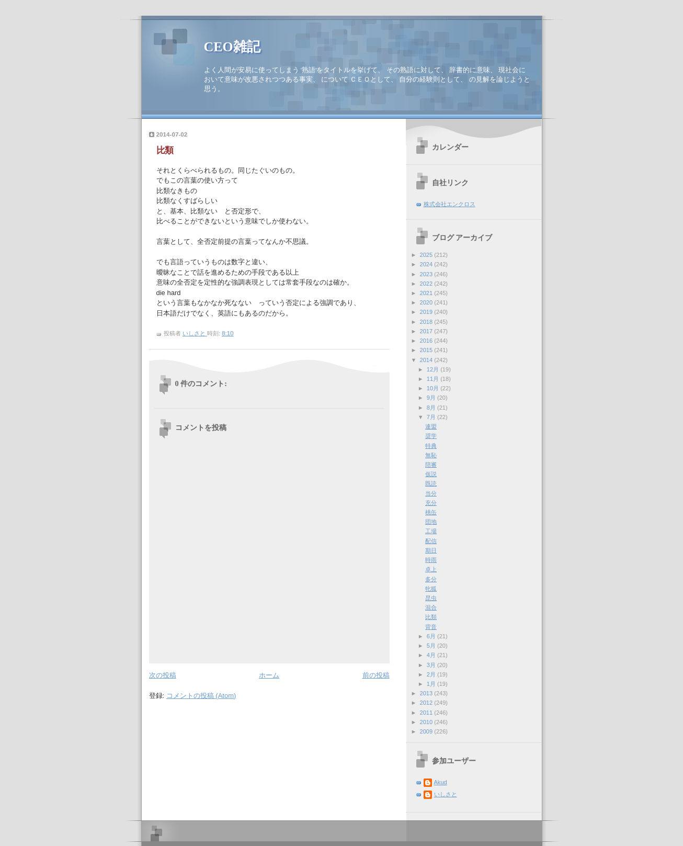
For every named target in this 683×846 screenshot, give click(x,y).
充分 (431, 503)
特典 (431, 446)
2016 (427, 340)
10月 (433, 388)
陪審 (431, 464)
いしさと (445, 794)
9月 (432, 397)
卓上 (431, 569)
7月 (432, 417)
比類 (431, 617)
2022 (427, 283)
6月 (432, 636)
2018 (427, 322)
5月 (432, 645)
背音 (431, 627)
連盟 (431, 426)
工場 (431, 531)
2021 (427, 293)
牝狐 (431, 588)
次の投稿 (162, 675)
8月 (432, 407)
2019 (427, 312)
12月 (433, 369)
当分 (431, 493)
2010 (427, 722)
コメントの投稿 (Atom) (201, 696)
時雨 (431, 560)
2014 (427, 360)
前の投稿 (376, 675)
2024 (427, 264)
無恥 (431, 455)
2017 (427, 331)
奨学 (431, 436)
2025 (427, 255)
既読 (431, 483)
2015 (427, 350)
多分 (431, 579)
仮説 (431, 474)
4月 (432, 655)
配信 (431, 541)
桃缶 (431, 512)
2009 (427, 731)
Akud (440, 782)
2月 (432, 674)
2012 (427, 703)
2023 (427, 274)
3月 (432, 665)
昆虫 (431, 598)
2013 (427, 693)
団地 (431, 521)
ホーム (269, 675)
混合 (431, 607)
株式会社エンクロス (449, 204)
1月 (432, 684)
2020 (427, 302)
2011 (427, 712)
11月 (433, 379)
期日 (431, 550)
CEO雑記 (232, 46)
